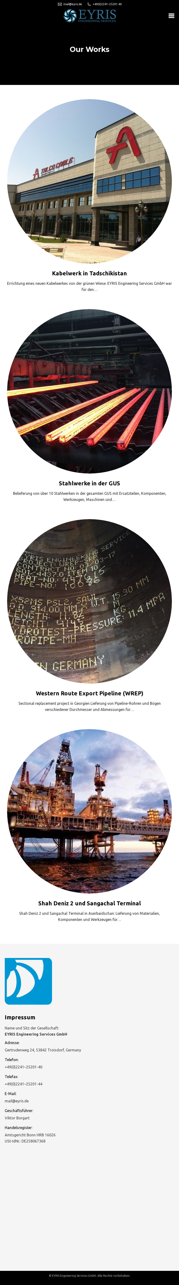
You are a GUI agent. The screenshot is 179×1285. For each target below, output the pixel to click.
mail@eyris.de (69, 4)
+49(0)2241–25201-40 (104, 4)
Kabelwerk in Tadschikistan (89, 273)
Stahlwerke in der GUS (89, 483)
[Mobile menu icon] (171, 15)
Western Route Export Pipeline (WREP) (89, 693)
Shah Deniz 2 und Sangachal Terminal (89, 903)
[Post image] (89, 181)
